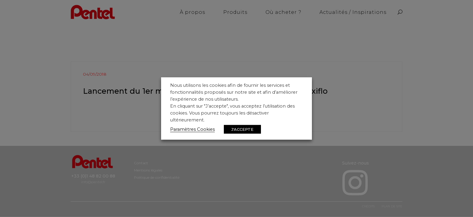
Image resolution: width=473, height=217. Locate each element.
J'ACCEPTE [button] (242, 129)
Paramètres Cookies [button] (192, 129)
